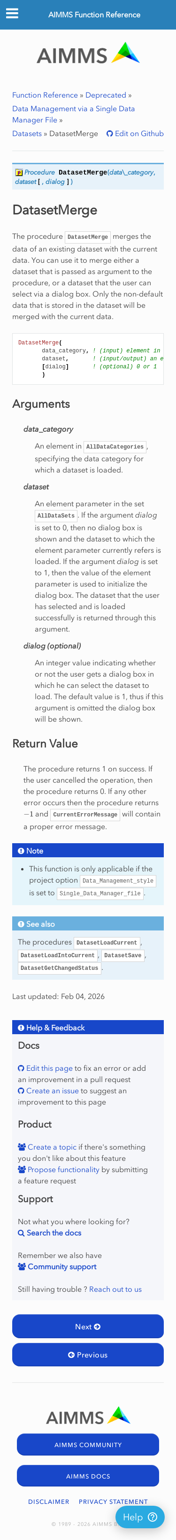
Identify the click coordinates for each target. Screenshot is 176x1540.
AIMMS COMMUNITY (88, 1445)
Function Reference (45, 94)
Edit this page (48, 1068)
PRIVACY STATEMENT (113, 1501)
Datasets (27, 133)
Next (88, 1326)
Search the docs (53, 1232)
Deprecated (105, 94)
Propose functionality (62, 1169)
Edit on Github (138, 133)
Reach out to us (115, 1289)
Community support (61, 1266)
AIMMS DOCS (88, 1476)
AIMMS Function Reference (94, 14)
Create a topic (51, 1147)
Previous (88, 1354)
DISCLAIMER (48, 1501)
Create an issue (51, 1090)
